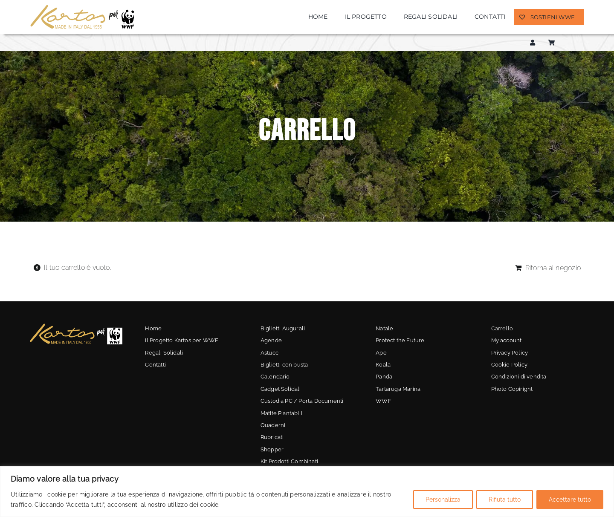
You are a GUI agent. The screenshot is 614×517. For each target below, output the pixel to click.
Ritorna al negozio (553, 268)
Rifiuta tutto (505, 499)
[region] (307, 491)
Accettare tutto (570, 499)
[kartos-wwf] (83, 7)
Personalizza (443, 499)
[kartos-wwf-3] (76, 326)
